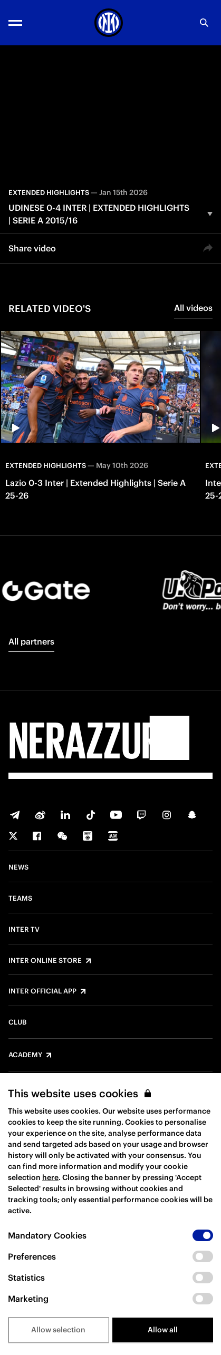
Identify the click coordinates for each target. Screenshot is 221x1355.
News (18, 867)
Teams (20, 898)
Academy (25, 1055)
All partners (31, 641)
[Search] (204, 22)
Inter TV (24, 929)
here (50, 1177)
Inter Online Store (45, 961)
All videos (193, 308)
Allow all (163, 1329)
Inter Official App (42, 991)
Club (17, 1022)
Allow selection (58, 1329)
